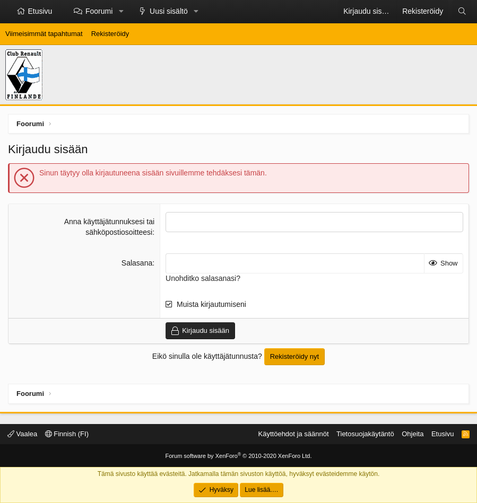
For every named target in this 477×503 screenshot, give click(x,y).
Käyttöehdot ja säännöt (293, 434)
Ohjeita (412, 434)
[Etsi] (462, 11)
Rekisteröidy (110, 34)
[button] (121, 11)
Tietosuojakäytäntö (365, 434)
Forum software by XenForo (239, 456)
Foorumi (98, 11)
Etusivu (40, 11)
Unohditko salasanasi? (203, 278)
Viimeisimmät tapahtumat (44, 34)
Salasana (137, 263)
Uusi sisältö (169, 11)
